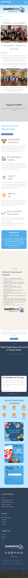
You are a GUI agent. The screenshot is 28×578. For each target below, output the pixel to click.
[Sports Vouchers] (23, 414)
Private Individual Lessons (7, 502)
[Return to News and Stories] (1, 16)
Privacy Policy (14, 572)
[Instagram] (23, 407)
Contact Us (4, 536)
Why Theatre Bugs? (6, 517)
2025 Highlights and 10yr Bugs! (13, 377)
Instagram (24, 409)
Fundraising (14, 417)
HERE (19, 91)
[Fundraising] (14, 414)
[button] (2, 240)
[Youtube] (4, 407)
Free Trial (4, 534)
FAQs (3, 538)
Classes (3, 498)
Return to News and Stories (6, 19)
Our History (4, 519)
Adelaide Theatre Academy (8, 506)
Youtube (4, 409)
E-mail (4, 417)
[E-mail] (4, 414)
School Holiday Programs (7, 500)
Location (3, 524)
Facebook (14, 409)
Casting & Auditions (6, 504)
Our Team (4, 521)
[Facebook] (14, 407)
